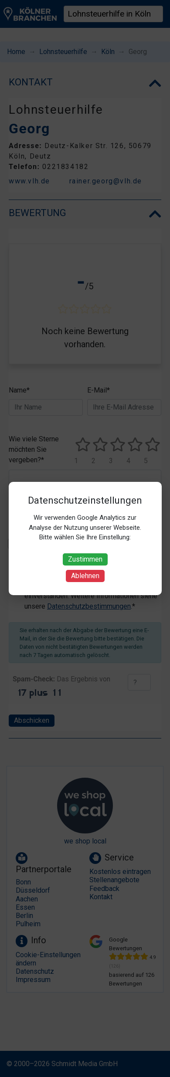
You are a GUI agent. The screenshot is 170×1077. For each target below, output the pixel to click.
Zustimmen (85, 559)
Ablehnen (85, 576)
